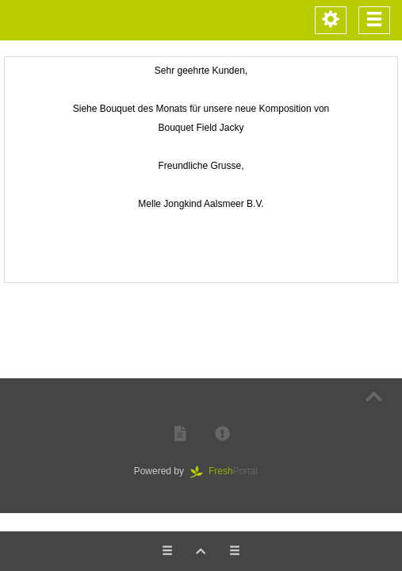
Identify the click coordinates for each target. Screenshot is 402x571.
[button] (180, 434)
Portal (229, 471)
